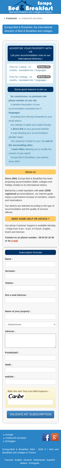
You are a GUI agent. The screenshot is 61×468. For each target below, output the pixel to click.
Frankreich (11, 18)
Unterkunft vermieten (16, 438)
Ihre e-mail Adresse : (16, 295)
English (18, 460)
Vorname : (10, 271)
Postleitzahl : (12, 352)
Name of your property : (18, 311)
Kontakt (9, 434)
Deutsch (28, 460)
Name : (9, 259)
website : (10, 376)
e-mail (14, 240)
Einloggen (10, 441)
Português (34, 463)
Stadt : (8, 364)
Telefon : (9, 283)
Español (51, 460)
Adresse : (10, 331)
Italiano (23, 463)
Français (9, 460)
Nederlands (39, 460)
